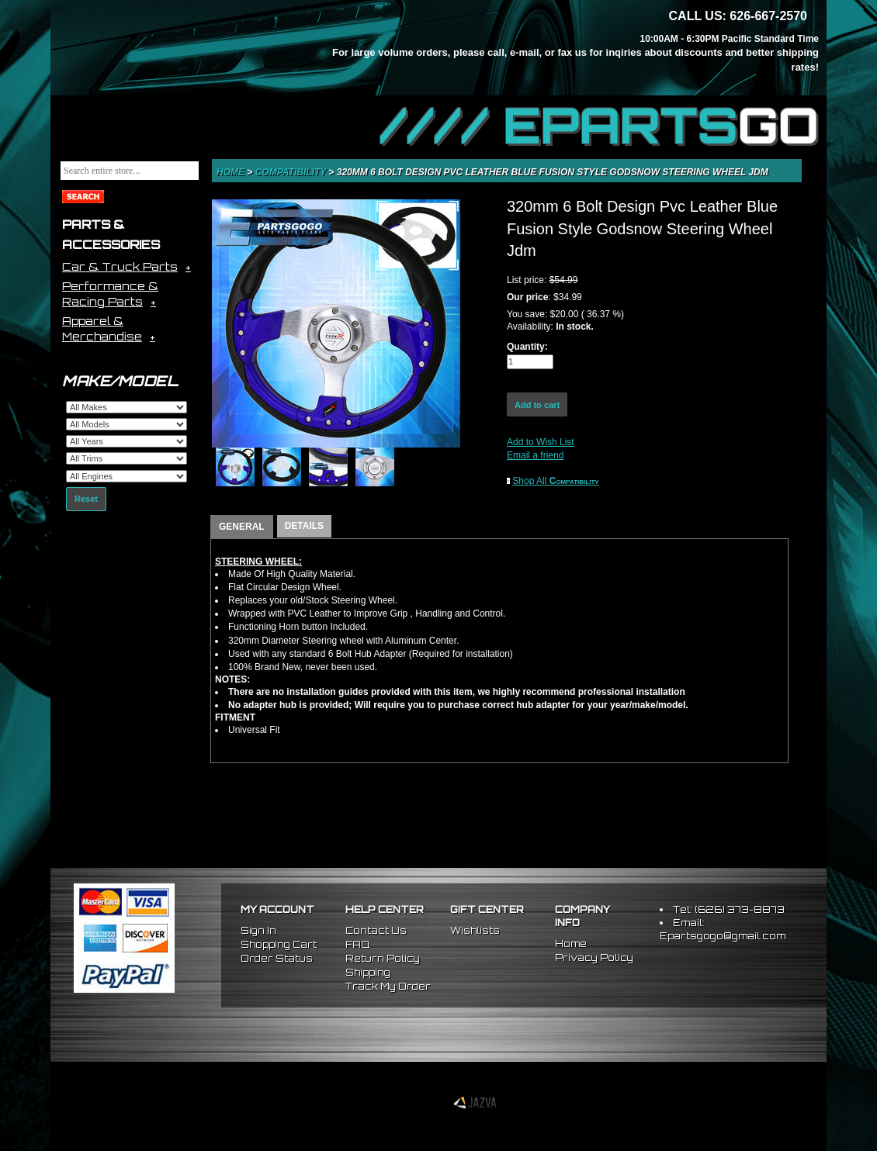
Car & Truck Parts (120, 266)
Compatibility (292, 172)
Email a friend (535, 455)
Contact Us (376, 930)
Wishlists (475, 930)
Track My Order (388, 986)
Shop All (555, 480)
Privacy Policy (594, 957)
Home (232, 172)
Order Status (277, 958)
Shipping (367, 972)
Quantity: (527, 346)
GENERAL (242, 526)
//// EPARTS (599, 125)
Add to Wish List (540, 442)
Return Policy (382, 958)
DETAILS (304, 525)
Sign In (258, 930)
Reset (86, 498)
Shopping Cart (279, 944)
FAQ (357, 944)
